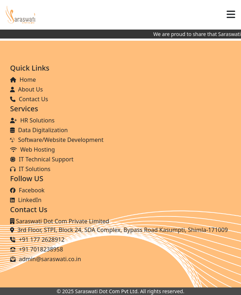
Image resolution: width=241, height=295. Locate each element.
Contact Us (29, 99)
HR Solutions (32, 120)
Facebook (27, 190)
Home (23, 80)
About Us (26, 89)
